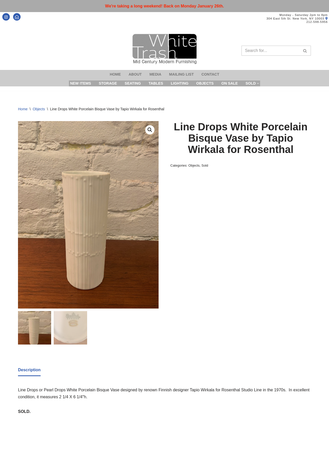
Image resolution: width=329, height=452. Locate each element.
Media (155, 74)
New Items (80, 83)
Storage (108, 83)
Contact (210, 74)
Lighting (179, 83)
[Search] (270, 51)
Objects (205, 83)
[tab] (29, 370)
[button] (149, 129)
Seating (133, 83)
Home (115, 74)
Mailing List (181, 74)
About (135, 74)
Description (29, 370)
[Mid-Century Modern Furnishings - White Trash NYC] (164, 49)
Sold (205, 165)
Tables (156, 83)
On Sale (229, 83)
